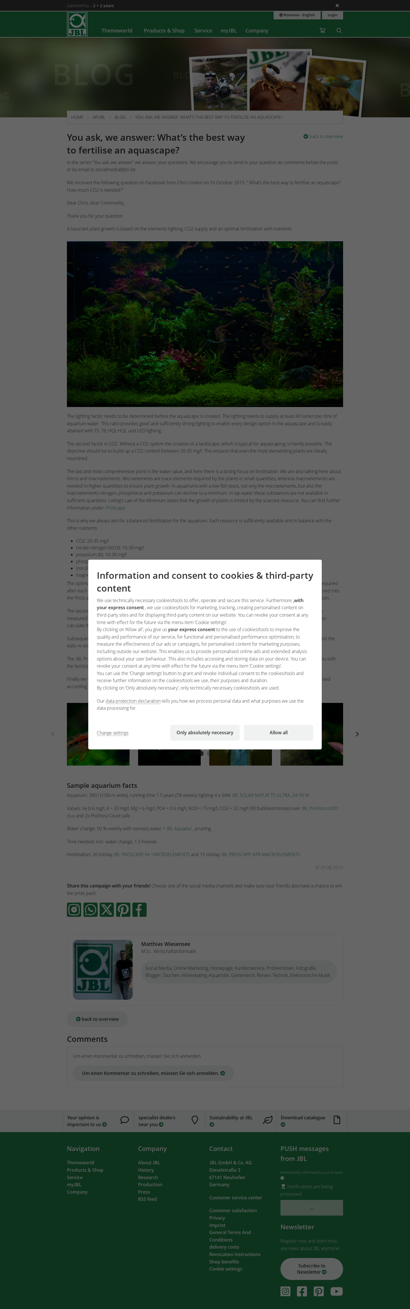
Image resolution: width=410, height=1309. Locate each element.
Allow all (279, 732)
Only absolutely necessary (205, 732)
